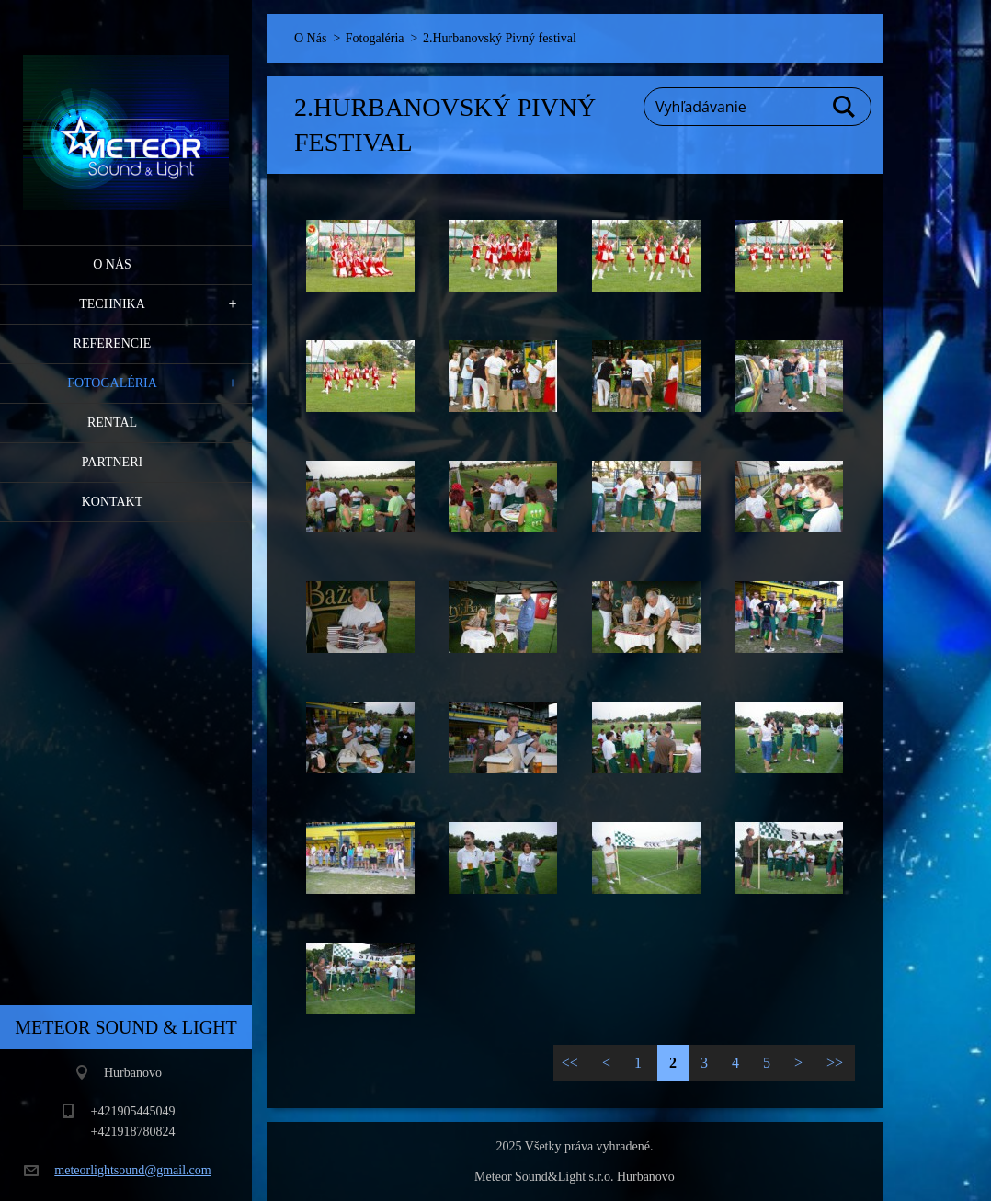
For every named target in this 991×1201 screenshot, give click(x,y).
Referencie (113, 343)
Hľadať (845, 106)
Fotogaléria (112, 383)
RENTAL (112, 422)
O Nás (112, 264)
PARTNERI (112, 462)
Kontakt (112, 502)
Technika (112, 304)
